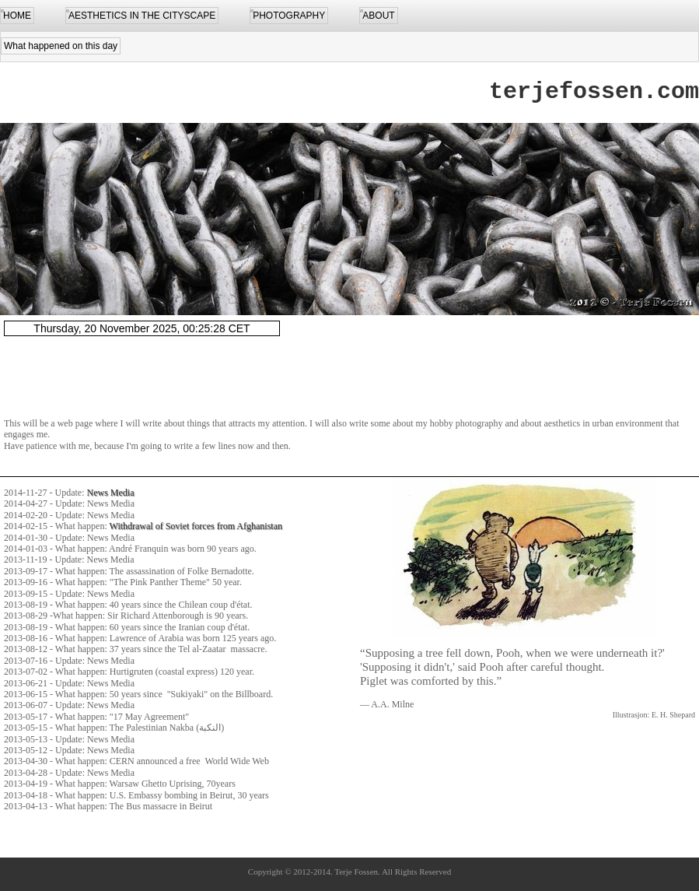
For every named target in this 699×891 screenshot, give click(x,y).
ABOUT (378, 15)
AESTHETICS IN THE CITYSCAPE (141, 15)
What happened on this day (60, 45)
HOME (17, 15)
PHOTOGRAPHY (289, 15)
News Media (111, 492)
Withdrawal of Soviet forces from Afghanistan (196, 526)
